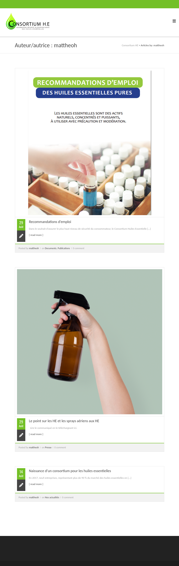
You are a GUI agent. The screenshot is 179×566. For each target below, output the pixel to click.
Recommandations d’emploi (50, 221)
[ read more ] (36, 234)
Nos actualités (52, 497)
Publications (64, 248)
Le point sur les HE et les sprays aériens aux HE (64, 421)
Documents (51, 248)
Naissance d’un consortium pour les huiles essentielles (70, 471)
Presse (48, 447)
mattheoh (34, 248)
